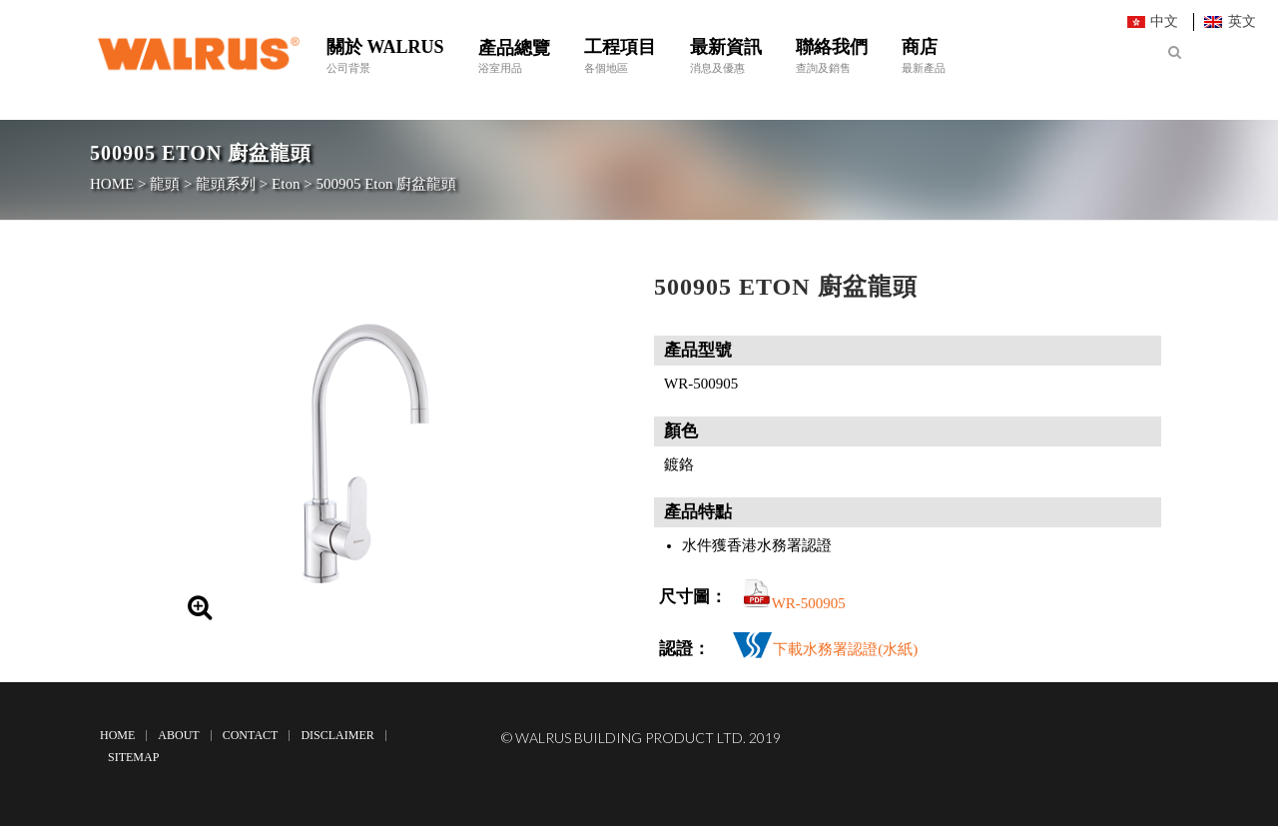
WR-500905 (809, 603)
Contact (251, 735)
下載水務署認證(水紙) (845, 649)
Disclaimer (337, 735)
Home (117, 735)
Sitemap (133, 757)
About (178, 735)
